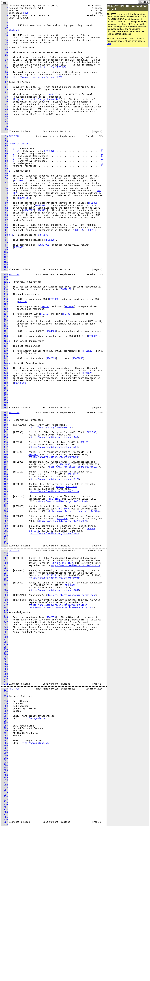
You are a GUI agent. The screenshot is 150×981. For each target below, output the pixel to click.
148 (4, 442)
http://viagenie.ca (33, 852)
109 (4, 328)
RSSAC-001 (24, 234)
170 (4, 509)
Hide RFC (143, 2)
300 (4, 896)
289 (4, 864)
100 (4, 298)
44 (4, 131)
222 (4, 664)
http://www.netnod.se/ (35, 881)
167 (4, 500)
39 (4, 117)
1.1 (17, 178)
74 (4, 222)
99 (4, 295)
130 (4, 389)
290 (4, 867)
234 (4, 700)
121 (4, 363)
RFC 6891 (70, 694)
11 (4, 35)
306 (4, 913)
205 (4, 612)
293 (4, 875)
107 (4, 319)
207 (4, 618)
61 (4, 184)
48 (4, 143)
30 (4, 90)
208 (4, 621)
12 (4, 38)
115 (4, 345)
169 (4, 506)
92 (4, 275)
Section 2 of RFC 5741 (53, 79)
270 (4, 805)
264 (4, 787)
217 (4, 647)
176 (4, 527)
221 (4, 662)
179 (4, 536)
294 (4, 878)
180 (4, 539)
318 (4, 949)
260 (4, 776)
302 (4, 902)
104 (4, 310)
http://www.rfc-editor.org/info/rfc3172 (75, 670)
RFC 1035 (65, 550)
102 (4, 304)
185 (4, 553)
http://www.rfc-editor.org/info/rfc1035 (74, 553)
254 (4, 758)
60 (4, 181)
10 (4, 32)
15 (4, 46)
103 (4, 307)
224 (4, 670)
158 (4, 471)
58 (4, 175)
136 (4, 407)
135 (4, 404)
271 (4, 808)
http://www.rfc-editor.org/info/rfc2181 (62, 594)
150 (4, 448)
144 (4, 430)
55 (4, 167)
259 (4, 773)
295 (4, 881)
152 (4, 454)
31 (4, 93)
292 (4, 872)
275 (4, 823)
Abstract (14, 35)
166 (4, 498)
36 (4, 108)
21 (4, 64)
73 (4, 219)
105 (4, 313)
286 (4, 855)
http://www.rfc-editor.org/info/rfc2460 (74, 606)
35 (4, 105)
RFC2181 (22, 357)
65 (4, 196)
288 (4, 861)
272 (4, 811)
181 (4, 541)
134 (4, 401)
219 (4, 656)
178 (4, 533)
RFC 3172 (67, 667)
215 (4, 641)
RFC (99, 225)
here (109, 43)
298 (4, 890)
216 (4, 644)
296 (4, 884)
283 (4, 846)
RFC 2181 (54, 591)
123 (4, 369)
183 (4, 547)
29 (4, 87)
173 (4, 518)
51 (4, 152)
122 (4, 366)
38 (4, 114)
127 (4, 380)
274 (4, 820)
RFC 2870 (49, 178)
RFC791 (45, 363)
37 (4, 111)
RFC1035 (18, 213)
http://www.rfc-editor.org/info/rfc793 (54, 541)
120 (4, 360)
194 (4, 580)
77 (4, 231)
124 (4, 372)
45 (4, 134)
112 (4, 336)
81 (4, 243)
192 (4, 574)
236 (4, 705)
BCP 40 (91, 626)
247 (4, 738)
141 (4, 421)
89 (4, 266)
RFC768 (44, 372)
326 (4, 972)
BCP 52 (56, 667)
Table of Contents (20, 169)
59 (4, 178)
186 (4, 556)
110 (4, 331)
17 (4, 52)
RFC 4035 (50, 682)
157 (4, 468)
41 (4, 123)
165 (4, 495)
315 (4, 940)
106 (4, 316)
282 (4, 843)
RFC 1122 (72, 562)
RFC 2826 (62, 615)
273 (4, 817)
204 (4, 609)
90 (4, 269)
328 (4, 978)
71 (4, 213)
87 (4, 260)
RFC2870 (18, 208)
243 (4, 726)
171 (4, 512)
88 (4, 263)
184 (4, 550)
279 (4, 834)
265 (4, 790)
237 (4, 708)
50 (4, 149)
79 (4, 237)
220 (4, 659)
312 (4, 931)
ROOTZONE (40, 243)
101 (4, 301)
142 (4, 424)
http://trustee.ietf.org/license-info (37, 117)
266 (4, 793)
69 (4, 208)
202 (4, 603)
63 (4, 190)
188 (4, 562)
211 (4, 629)
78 (4, 234)
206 (4, 615)
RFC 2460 (63, 603)
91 (4, 272)
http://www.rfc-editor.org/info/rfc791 (54, 530)
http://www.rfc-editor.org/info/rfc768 (54, 518)
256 (4, 764)
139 (4, 416)
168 (4, 503)
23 (4, 70)
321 (4, 957)
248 (4, 741)
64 (4, 193)
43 (4, 128)
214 (4, 638)
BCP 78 (53, 111)
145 (4, 433)
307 (4, 916)
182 (4, 544)
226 (4, 676)
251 (4, 749)
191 (4, 571)
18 (4, 55)
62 (4, 187)
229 (4, 685)
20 (4, 61)
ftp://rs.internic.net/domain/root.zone (71, 705)
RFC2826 (92, 240)
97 (4, 290)
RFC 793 (33, 539)
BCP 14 (79, 272)
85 (4, 254)
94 (4, 281)
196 (4, 585)
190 (4, 568)
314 (4, 937)
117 (4, 351)
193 (4, 577)
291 (4, 869)
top (108, 5)
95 (4, 284)
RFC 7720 (14, 161)
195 (4, 582)
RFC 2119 (71, 577)
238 (4, 711)
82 (4, 246)
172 (4, 515)
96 (4, 287)
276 (4, 826)
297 (4, 887)
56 (4, 169)
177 (4, 530)
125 (4, 375)
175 (4, 524)
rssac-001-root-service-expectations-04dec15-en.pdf (60, 720)
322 (4, 960)
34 (4, 102)
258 (4, 770)
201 (4, 600)
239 (4, 714)
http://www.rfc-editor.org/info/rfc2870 (54, 632)
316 (4, 943)
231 (4, 691)
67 (4, 202)
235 (4, 703)
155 (4, 462)
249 (4, 744)
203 (4, 606)
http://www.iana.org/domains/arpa (50, 506)
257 (4, 767)
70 (4, 210)
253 (4, 755)
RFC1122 (87, 416)
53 (4, 161)
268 (4, 799)
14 (4, 44)
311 (4, 928)
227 (4, 679)
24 (4, 73)
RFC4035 (51, 392)
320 (4, 954)
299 (4, 893)
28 (4, 85)
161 (4, 480)
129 (4, 386)
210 (4, 626)
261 (4, 779)
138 (4, 413)
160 (4, 477)
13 (4, 41)
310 (4, 925)
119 (4, 357)
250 (4, 746)
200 (4, 597)
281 (4, 840)
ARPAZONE (28, 249)
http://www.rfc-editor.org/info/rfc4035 (54, 685)
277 (4, 828)
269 (4, 802)
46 (4, 137)
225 (4, 673)
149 (4, 445)
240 (4, 717)
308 (4, 919)
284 (4, 849)
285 (4, 852)
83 (4, 249)
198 (4, 591)
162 (4, 483)
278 (4, 831)
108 (4, 325)
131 (4, 392)
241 (4, 720)
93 (4, 278)
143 (4, 427)
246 (4, 735)
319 (4, 951)
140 (4, 418)
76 (4, 228)
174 (4, 521)
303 (4, 905)
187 (4, 559)
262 (4, 782)
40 (4, 120)
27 (4, 82)
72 (4, 216)
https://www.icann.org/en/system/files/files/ (58, 717)
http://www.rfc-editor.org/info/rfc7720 (37, 90)
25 (4, 76)
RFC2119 (91, 272)
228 (4, 682)
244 (4, 729)
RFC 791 (85, 524)
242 (4, 723)
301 (4, 899)
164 (4, 492)
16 (4, 49)
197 (4, 588)
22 (4, 67)
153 (4, 457)
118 (4, 354)
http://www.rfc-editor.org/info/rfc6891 (54, 700)
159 (4, 474)
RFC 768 (91, 512)
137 (4, 410)
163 (4, 489)
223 (4, 667)
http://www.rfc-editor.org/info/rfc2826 (62, 618)
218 (4, 653)
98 (4, 292)
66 (4, 199)
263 (4, 785)
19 (4, 58)
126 (4, 377)
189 (4, 565)
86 (4, 257)
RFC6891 (92, 398)
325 (4, 969)
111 (4, 333)
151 (4, 451)
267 (4, 796)
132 (4, 395)
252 (4, 752)
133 (4, 398)
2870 (26, 14)
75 (4, 225)
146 (4, 436)
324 (4, 966)
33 (4, 99)
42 (4, 126)
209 (4, 623)
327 (4, 975)
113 (4, 339)
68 (4, 205)
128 (4, 383)
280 (4, 837)
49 (4, 146)
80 (4, 240)
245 (4, 732)
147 (4, 439)
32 (4, 96)
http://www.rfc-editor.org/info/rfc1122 (54, 568)
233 (4, 697)
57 (4, 172)
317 (4, 946)
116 (4, 348)
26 (4, 79)
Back (4, 3)
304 (4, 908)
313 (4, 934)
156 (4, 465)
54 (4, 164)
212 (4, 632)
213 (4, 635)
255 (4, 761)
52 (4, 155)
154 (4, 459)
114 (4, 342)
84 (4, 251)
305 (4, 910)
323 (4, 963)
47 (4, 140)
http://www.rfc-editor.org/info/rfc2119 (54, 582)
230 (4, 688)
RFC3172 (42, 249)
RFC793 (66, 372)
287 (4, 858)
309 (4, 922)
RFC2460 (69, 363)
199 (4, 594)
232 (4, 694)
